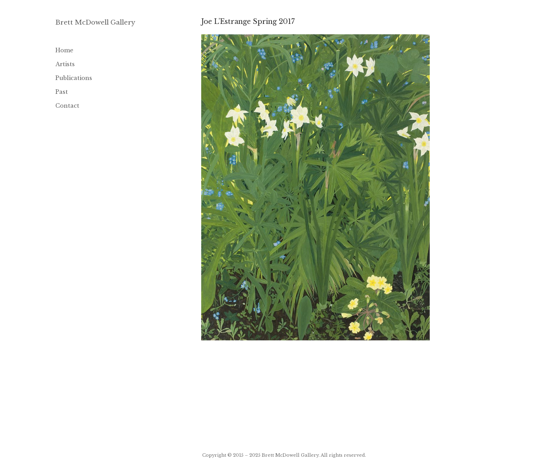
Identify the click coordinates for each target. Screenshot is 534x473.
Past (61, 91)
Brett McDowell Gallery (95, 22)
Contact (67, 105)
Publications (73, 77)
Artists (65, 64)
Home (64, 50)
